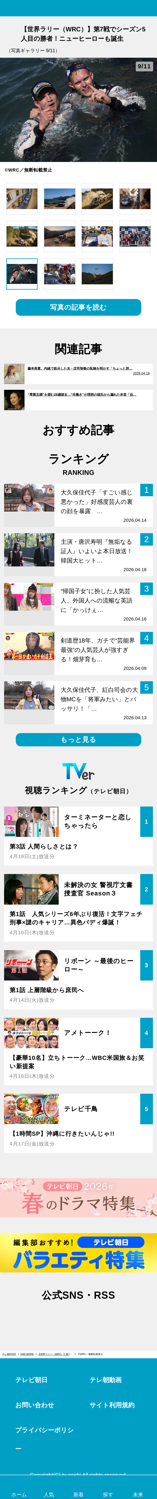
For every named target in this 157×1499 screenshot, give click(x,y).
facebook (78, 1315)
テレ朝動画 (106, 1380)
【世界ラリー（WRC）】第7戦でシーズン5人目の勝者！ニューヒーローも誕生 (57, 1354)
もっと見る (78, 739)
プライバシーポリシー (44, 1439)
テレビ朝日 (31, 1380)
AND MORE (27, 1354)
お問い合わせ (34, 1405)
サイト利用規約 (112, 1405)
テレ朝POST (79, 8)
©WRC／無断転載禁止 (90, 1354)
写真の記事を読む (78, 307)
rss (99, 1315)
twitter (58, 1315)
